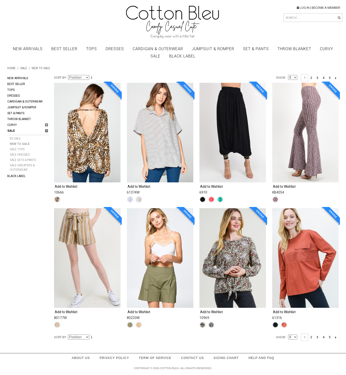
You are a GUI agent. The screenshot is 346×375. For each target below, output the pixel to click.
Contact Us (192, 358)
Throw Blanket (294, 49)
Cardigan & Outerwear (158, 49)
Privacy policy (114, 358)
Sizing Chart (226, 358)
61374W (133, 192)
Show (280, 77)
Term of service (155, 358)
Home (11, 68)
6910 (203, 192)
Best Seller (64, 49)
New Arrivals (28, 49)
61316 (277, 318)
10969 (204, 318)
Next (336, 78)
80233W (133, 318)
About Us (81, 358)
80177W (60, 318)
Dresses (115, 49)
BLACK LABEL (182, 56)
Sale (155, 56)
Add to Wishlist (66, 186)
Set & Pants (256, 49)
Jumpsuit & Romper (213, 49)
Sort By (60, 77)
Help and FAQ (261, 358)
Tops (91, 49)
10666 (59, 192)
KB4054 (278, 192)
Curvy (326, 49)
